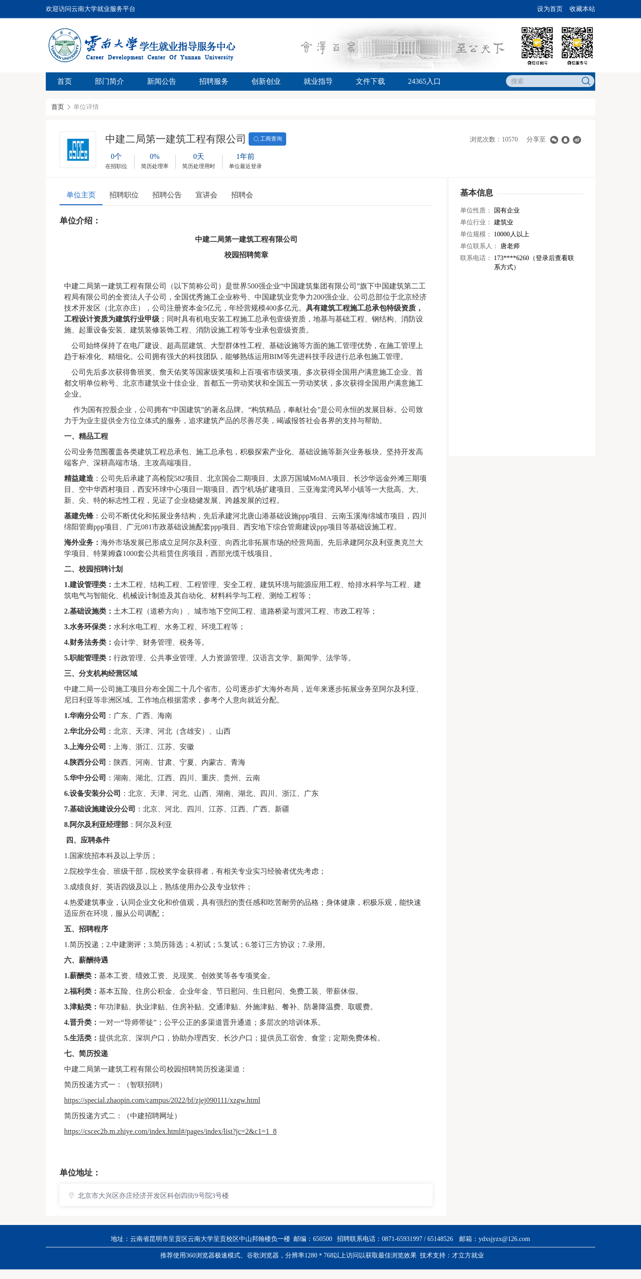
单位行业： (476, 222)
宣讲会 (206, 195)
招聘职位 (124, 195)
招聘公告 (167, 195)
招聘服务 (213, 81)
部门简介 (109, 81)
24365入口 (424, 81)
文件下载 (370, 81)
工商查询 (267, 139)
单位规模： (476, 234)
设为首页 (550, 8)
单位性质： (476, 210)
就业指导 (318, 81)
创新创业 (266, 81)
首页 (64, 81)
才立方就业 (468, 1255)
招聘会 (242, 195)
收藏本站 (582, 8)
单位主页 (81, 195)
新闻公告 (161, 81)
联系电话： (476, 258)
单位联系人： (479, 246)
